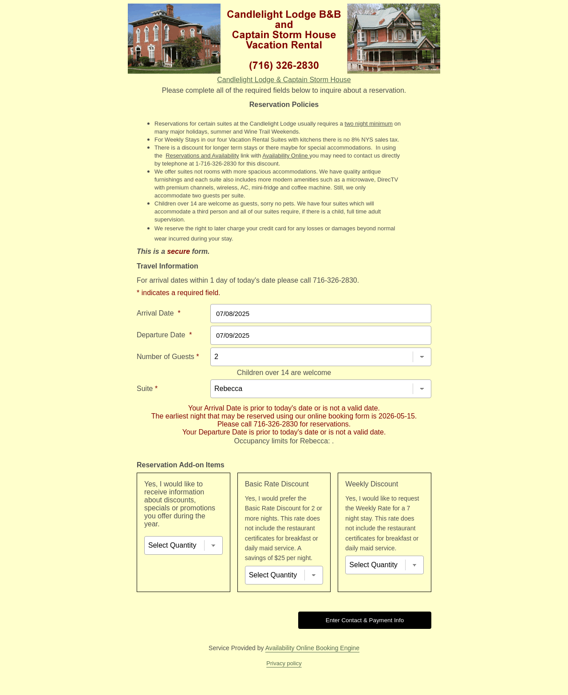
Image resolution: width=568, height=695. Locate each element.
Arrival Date (159, 313)
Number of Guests (168, 356)
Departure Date (164, 335)
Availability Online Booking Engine (312, 648)
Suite (147, 388)
